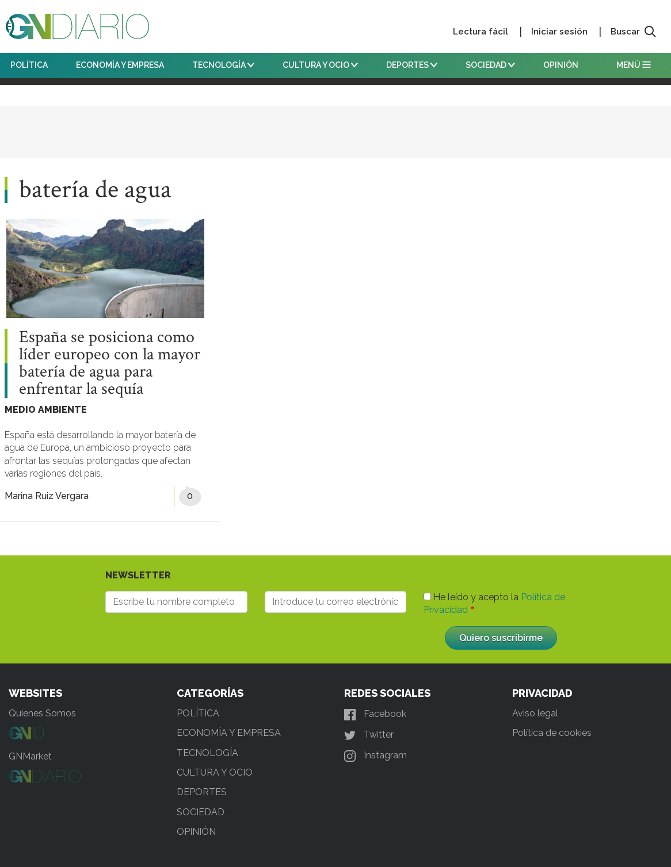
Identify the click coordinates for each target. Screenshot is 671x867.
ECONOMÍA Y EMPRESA (120, 65)
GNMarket (30, 756)
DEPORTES (411, 65)
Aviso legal (535, 713)
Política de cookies (552, 732)
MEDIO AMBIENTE (46, 409)
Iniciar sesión (559, 31)
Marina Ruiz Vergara (47, 495)
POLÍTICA (29, 65)
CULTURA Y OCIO (320, 65)
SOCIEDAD (490, 65)
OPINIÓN (560, 65)
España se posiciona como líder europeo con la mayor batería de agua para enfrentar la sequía (109, 363)
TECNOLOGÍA (223, 65)
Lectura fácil (480, 31)
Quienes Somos (42, 713)
